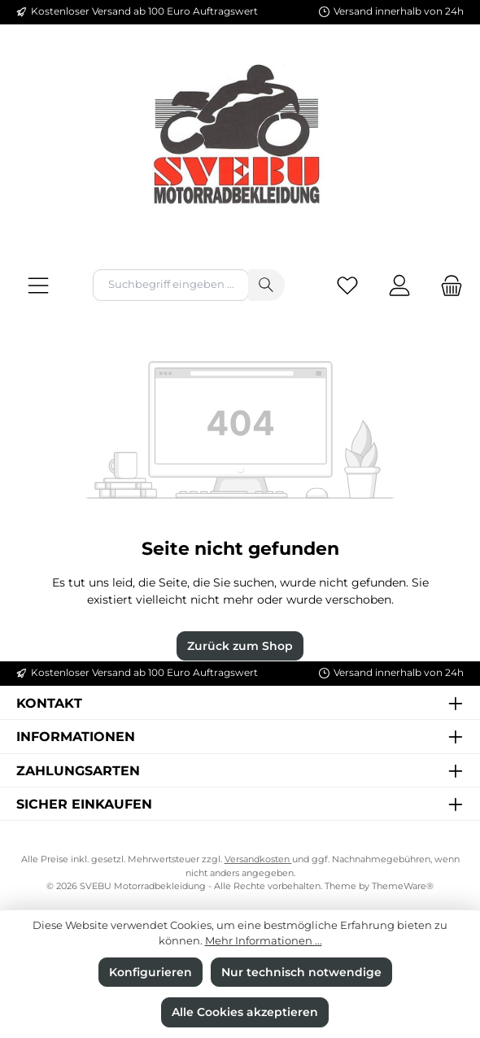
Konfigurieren (150, 972)
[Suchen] (266, 285)
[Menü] (38, 285)
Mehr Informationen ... (263, 941)
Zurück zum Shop (240, 645)
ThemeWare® (403, 886)
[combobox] (171, 285)
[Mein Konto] (399, 285)
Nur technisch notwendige (301, 972)
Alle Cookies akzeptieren (245, 1011)
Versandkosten (258, 859)
